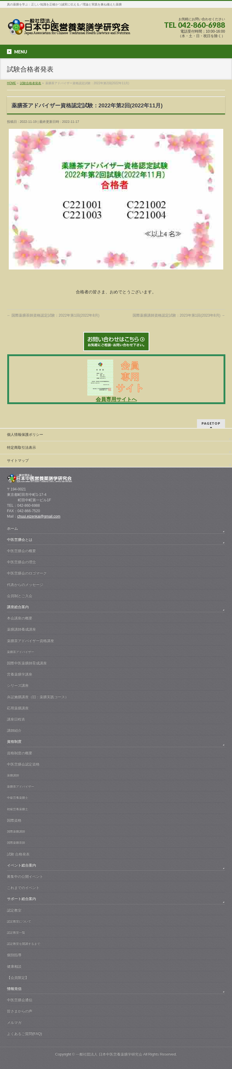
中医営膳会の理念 (21, 562)
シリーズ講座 (18, 685)
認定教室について (19, 921)
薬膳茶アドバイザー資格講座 (30, 641)
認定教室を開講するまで (23, 943)
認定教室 (14, 910)
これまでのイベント (23, 888)
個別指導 (14, 955)
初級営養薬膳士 (17, 809)
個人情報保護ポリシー (25, 434)
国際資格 (14, 820)
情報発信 (14, 989)
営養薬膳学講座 (19, 674)
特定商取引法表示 (21, 447)
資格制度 (14, 741)
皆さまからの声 (19, 1011)
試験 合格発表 (18, 854)
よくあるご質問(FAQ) (24, 1034)
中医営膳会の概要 (21, 551)
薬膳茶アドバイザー (20, 651)
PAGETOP (211, 423)
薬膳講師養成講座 (21, 629)
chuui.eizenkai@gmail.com (38, 516)
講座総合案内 (18, 607)
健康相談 (14, 966)
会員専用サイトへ (116, 399)
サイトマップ (18, 460)
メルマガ (14, 1022)
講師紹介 (14, 730)
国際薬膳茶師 (16, 842)
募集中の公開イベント (25, 876)
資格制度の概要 (19, 753)
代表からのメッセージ (25, 584)
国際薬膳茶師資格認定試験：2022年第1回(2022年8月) (53, 315)
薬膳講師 (13, 775)
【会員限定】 (18, 977)
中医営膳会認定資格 (23, 764)
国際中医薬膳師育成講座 (27, 663)
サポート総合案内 (21, 899)
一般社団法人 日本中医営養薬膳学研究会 (109, 1054)
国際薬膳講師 (16, 831)
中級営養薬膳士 (17, 797)
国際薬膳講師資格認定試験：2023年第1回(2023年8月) (179, 315)
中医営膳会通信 (19, 1000)
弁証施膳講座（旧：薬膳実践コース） (38, 697)
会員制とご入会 (19, 596)
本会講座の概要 (19, 618)
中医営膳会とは (19, 540)
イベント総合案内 (21, 865)
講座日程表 (16, 719)
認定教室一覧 (16, 932)
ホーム (12, 528)
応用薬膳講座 (18, 708)
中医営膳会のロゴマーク (27, 573)
